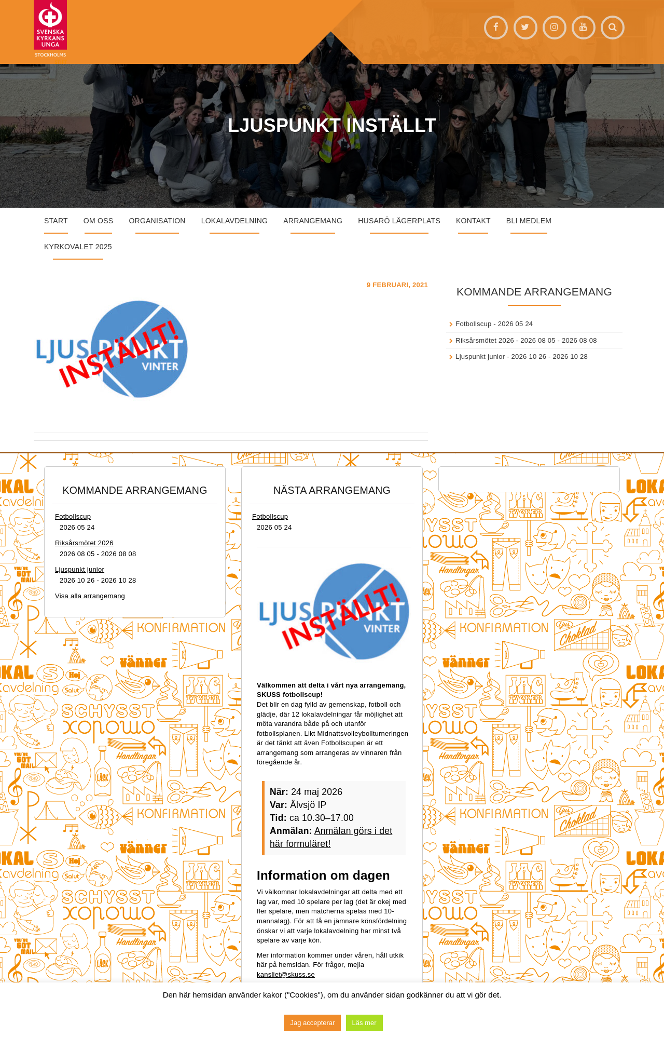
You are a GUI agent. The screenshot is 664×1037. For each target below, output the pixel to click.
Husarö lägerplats (399, 221)
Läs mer (364, 1023)
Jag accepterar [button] (312, 1023)
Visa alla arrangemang (90, 596)
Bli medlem (528, 221)
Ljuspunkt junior (480, 356)
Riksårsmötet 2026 (484, 340)
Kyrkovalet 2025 (78, 247)
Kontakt (473, 221)
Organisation (157, 221)
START (56, 221)
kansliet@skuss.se (286, 974)
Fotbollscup (473, 324)
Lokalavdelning (234, 221)
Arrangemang (312, 221)
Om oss (99, 221)
